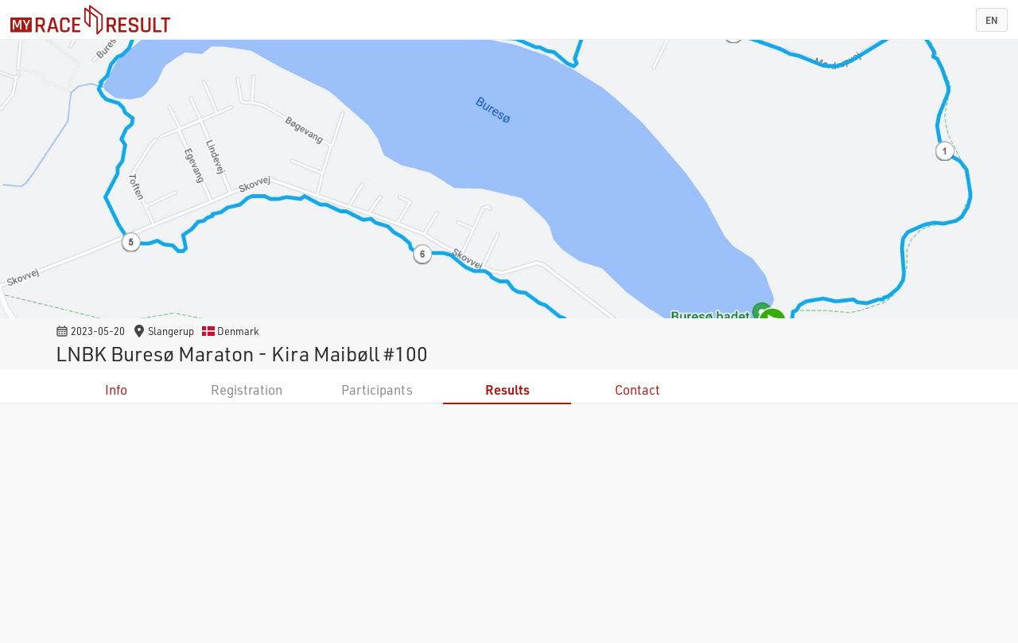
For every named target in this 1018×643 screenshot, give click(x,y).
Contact (637, 389)
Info (116, 389)
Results (507, 389)
